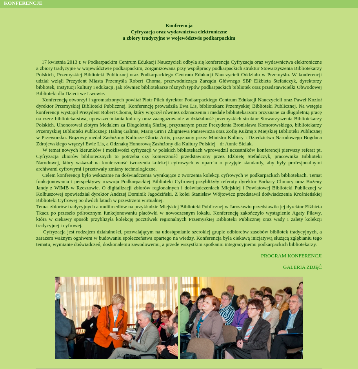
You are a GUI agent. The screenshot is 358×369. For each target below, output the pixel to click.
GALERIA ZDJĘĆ (302, 267)
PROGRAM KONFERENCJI (291, 256)
